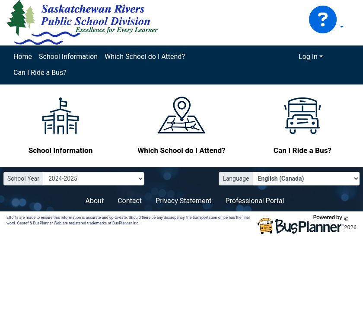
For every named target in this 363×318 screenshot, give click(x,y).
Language (236, 178)
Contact (130, 201)
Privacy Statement (183, 201)
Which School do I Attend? (145, 56)
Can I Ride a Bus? (40, 72)
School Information (68, 56)
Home (22, 56)
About (95, 201)
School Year (23, 178)
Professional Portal (254, 201)
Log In (308, 56)
